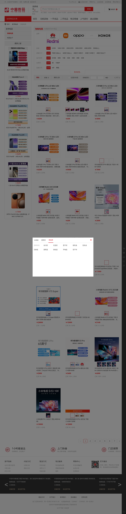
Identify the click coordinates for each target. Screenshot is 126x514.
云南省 (36, 240)
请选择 (51, 240)
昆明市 (43, 240)
